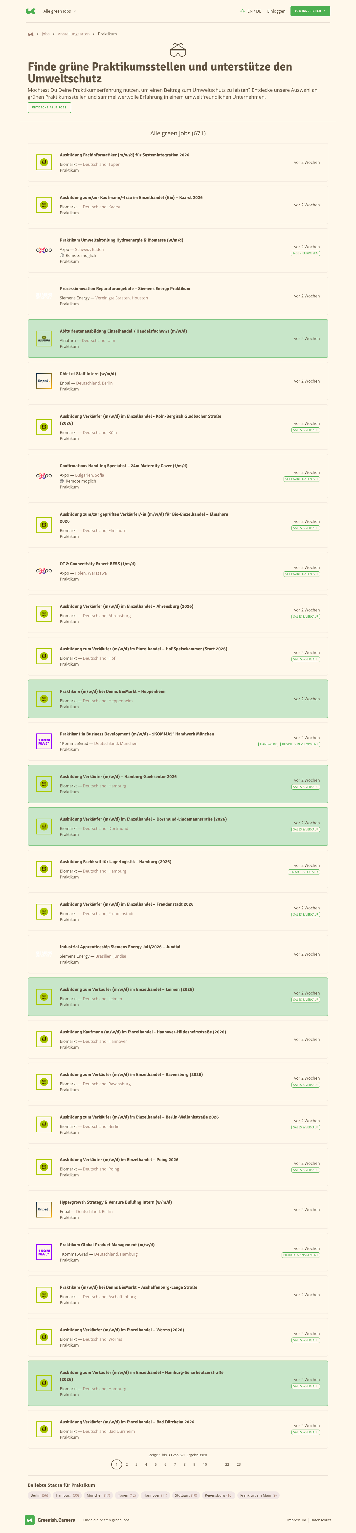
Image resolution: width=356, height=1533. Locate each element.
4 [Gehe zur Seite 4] (146, 1464)
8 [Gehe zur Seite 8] (185, 1464)
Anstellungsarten (74, 34)
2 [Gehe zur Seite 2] (127, 1464)
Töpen (127, 1495)
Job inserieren (310, 11)
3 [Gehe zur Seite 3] (136, 1464)
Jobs (46, 34)
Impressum (296, 1520)
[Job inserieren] (310, 11)
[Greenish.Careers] (31, 11)
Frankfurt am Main (258, 1495)
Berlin (39, 1495)
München (98, 1495)
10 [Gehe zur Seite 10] (205, 1464)
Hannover (155, 1495)
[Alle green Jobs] (60, 11)
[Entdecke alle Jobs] (49, 107)
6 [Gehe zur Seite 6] (165, 1464)
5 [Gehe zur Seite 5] (156, 1464)
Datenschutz (321, 1520)
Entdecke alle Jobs (49, 107)
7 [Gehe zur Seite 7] (175, 1464)
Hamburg (67, 1495)
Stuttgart (186, 1495)
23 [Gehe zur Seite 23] (239, 1464)
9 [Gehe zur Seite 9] (194, 1464)
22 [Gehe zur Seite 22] (227, 1464)
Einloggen (276, 11)
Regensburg (218, 1495)
